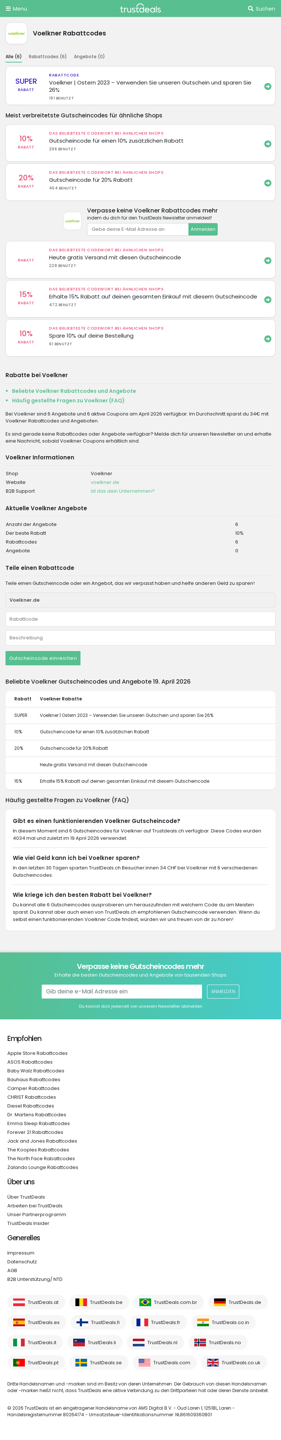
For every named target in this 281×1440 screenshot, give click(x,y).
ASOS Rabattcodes (30, 1062)
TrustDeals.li (102, 1342)
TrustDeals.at (43, 1302)
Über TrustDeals (26, 1196)
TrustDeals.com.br (175, 1302)
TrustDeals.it (42, 1342)
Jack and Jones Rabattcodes (42, 1141)
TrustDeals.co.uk (241, 1362)
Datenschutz (22, 1261)
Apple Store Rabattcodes (37, 1053)
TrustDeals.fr (165, 1322)
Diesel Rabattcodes (30, 1105)
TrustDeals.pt (43, 1362)
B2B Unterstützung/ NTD (35, 1279)
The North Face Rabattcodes (41, 1158)
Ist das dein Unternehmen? (123, 491)
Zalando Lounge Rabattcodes (42, 1167)
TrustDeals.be (106, 1302)
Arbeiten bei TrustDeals (35, 1205)
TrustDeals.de (245, 1302)
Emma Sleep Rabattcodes (38, 1123)
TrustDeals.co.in (230, 1322)
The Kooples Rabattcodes (38, 1149)
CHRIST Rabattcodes (31, 1097)
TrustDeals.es (44, 1322)
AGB (12, 1270)
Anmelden (203, 229)
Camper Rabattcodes (33, 1088)
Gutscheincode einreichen (43, 658)
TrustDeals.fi (105, 1322)
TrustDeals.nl (162, 1342)
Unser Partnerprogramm (36, 1214)
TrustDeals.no (225, 1342)
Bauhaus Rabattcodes (33, 1079)
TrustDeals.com (171, 1362)
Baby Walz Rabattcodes (35, 1070)
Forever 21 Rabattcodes (35, 1132)
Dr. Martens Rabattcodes (36, 1114)
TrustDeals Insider (28, 1223)
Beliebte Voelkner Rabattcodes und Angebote (74, 391)
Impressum (20, 1252)
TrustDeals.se (106, 1362)
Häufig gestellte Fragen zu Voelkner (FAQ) (68, 400)
